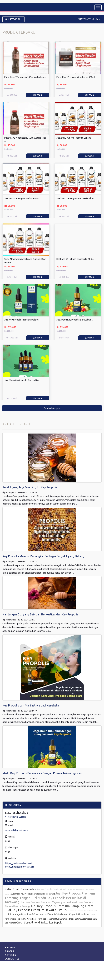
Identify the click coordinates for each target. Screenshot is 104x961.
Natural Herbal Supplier (15, 817)
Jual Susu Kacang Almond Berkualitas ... (76, 198)
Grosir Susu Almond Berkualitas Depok (39, 922)
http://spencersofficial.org (19, 866)
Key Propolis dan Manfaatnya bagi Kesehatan (31, 705)
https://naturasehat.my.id (19, 863)
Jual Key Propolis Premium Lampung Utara (61, 906)
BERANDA (10, 947)
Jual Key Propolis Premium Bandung (53, 889)
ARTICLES (10, 955)
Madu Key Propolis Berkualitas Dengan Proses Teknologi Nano (42, 773)
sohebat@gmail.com (16, 830)
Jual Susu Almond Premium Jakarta (73, 137)
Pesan (37, 95)
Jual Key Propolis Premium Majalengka (43, 902)
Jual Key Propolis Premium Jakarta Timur (35, 910)
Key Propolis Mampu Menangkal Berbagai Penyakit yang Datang (43, 556)
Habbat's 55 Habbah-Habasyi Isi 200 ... (75, 259)
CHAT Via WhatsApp (89, 19)
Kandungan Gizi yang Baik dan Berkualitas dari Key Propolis (40, 614)
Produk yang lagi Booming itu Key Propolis (29, 487)
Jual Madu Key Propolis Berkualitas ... (74, 319)
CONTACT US (12, 958)
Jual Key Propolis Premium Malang (21, 319)
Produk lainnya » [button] (52, 408)
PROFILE (10, 951)
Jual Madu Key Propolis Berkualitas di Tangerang (33, 894)
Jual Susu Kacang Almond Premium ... (22, 198)
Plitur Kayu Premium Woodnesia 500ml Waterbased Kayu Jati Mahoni (49, 914)
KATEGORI (13, 19)
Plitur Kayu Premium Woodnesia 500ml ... (76, 77)
